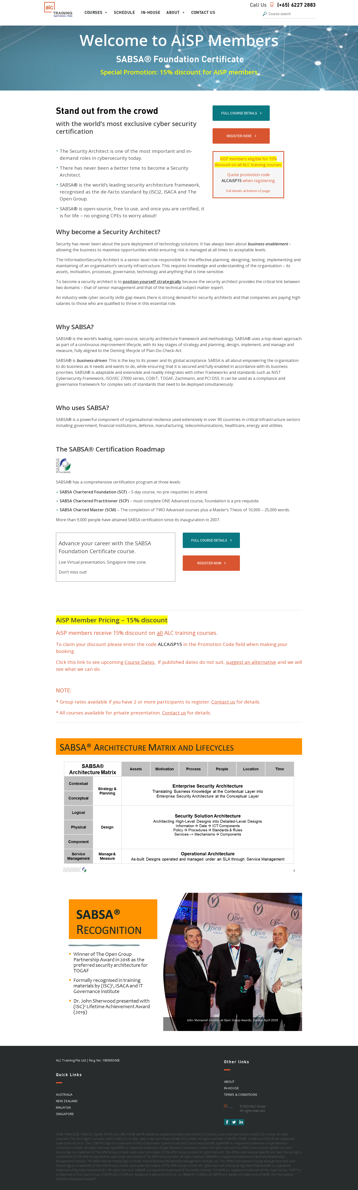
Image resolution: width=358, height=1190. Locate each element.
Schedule (124, 12)
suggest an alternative (251, 662)
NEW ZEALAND (67, 1101)
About (175, 12)
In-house (150, 12)
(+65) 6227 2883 (296, 4)
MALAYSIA (63, 1107)
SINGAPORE (65, 1114)
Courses (96, 12)
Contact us (223, 702)
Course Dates (139, 662)
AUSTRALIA (64, 1094)
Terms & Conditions (240, 1094)
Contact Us (203, 12)
